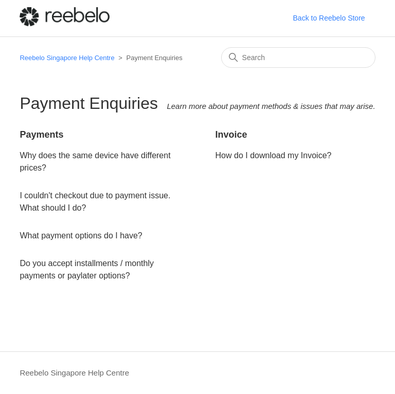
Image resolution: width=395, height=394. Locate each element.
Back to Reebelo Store (329, 18)
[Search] (298, 57)
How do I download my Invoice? (274, 155)
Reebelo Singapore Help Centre (67, 58)
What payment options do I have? (81, 235)
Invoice (231, 134)
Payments (41, 134)
